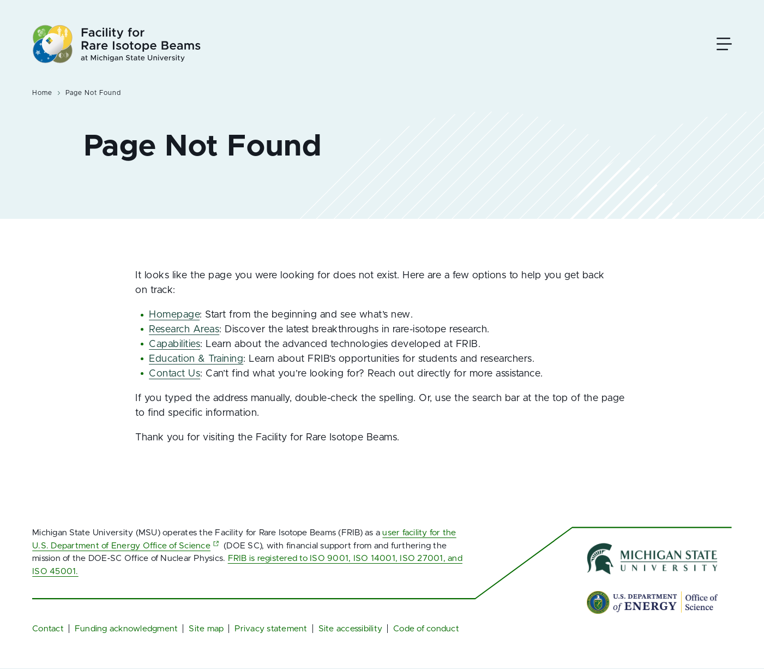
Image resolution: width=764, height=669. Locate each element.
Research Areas (184, 329)
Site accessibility (350, 629)
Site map (206, 629)
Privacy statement (270, 629)
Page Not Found (93, 92)
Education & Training (196, 359)
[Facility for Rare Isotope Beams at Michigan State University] (116, 44)
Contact (48, 629)
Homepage (174, 315)
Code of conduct (426, 629)
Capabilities (174, 344)
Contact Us (174, 374)
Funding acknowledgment (126, 629)
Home (42, 92)
